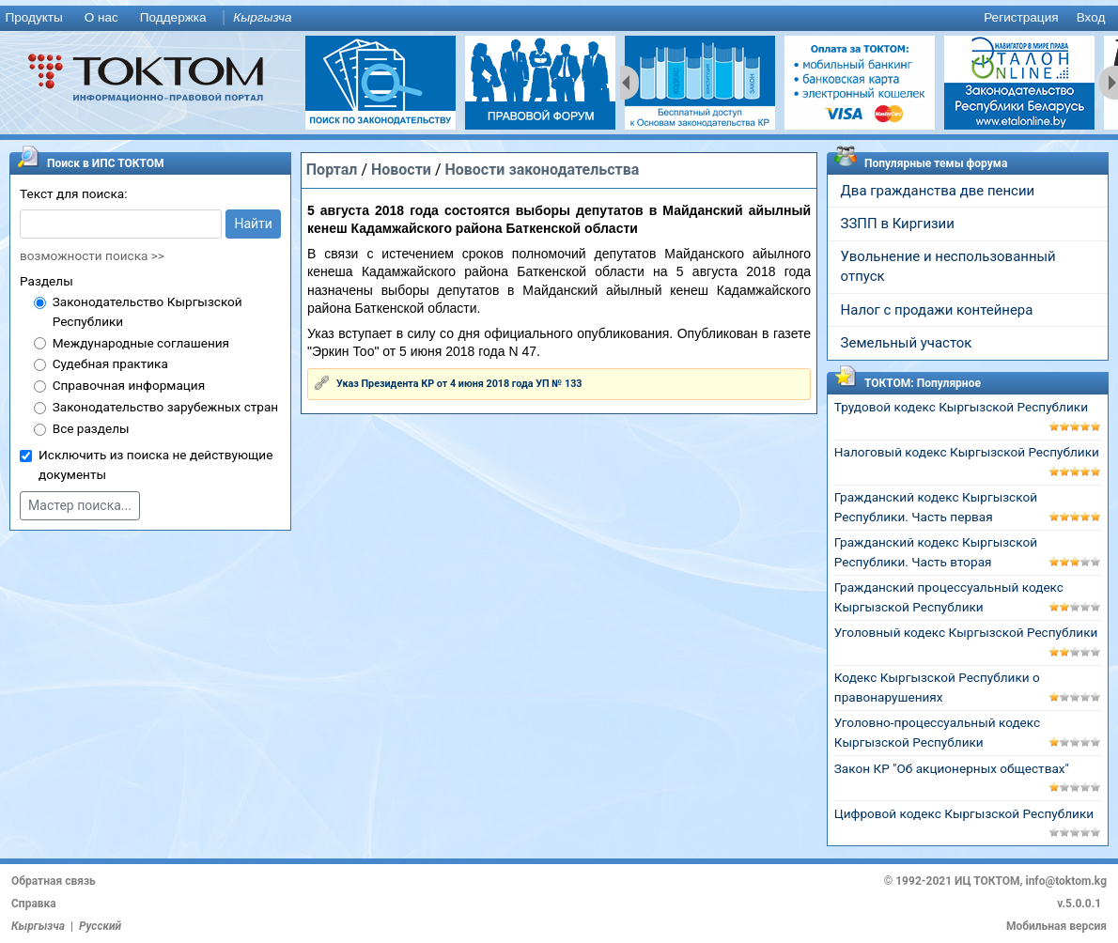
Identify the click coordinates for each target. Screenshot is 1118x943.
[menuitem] (37, 18)
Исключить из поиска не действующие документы (155, 464)
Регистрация (1021, 17)
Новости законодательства (541, 169)
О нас (101, 17)
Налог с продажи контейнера (937, 309)
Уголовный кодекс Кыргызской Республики (966, 632)
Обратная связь (53, 881)
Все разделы (91, 428)
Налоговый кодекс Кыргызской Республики (966, 451)
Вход (1091, 17)
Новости (401, 169)
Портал (332, 169)
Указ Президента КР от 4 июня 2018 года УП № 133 (459, 384)
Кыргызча (262, 17)
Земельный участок (906, 342)
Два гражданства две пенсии (938, 190)
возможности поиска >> (92, 255)
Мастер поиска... (80, 505)
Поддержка (173, 17)
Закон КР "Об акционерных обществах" (951, 768)
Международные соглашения (141, 342)
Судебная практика (110, 363)
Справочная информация (129, 385)
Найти (253, 223)
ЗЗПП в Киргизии (898, 223)
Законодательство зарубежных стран (166, 406)
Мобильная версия (1056, 926)
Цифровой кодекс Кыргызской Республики (964, 813)
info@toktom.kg (1066, 881)
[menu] (559, 18)
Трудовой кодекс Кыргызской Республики (961, 406)
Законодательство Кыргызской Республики (147, 311)
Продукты (33, 17)
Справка (33, 903)
